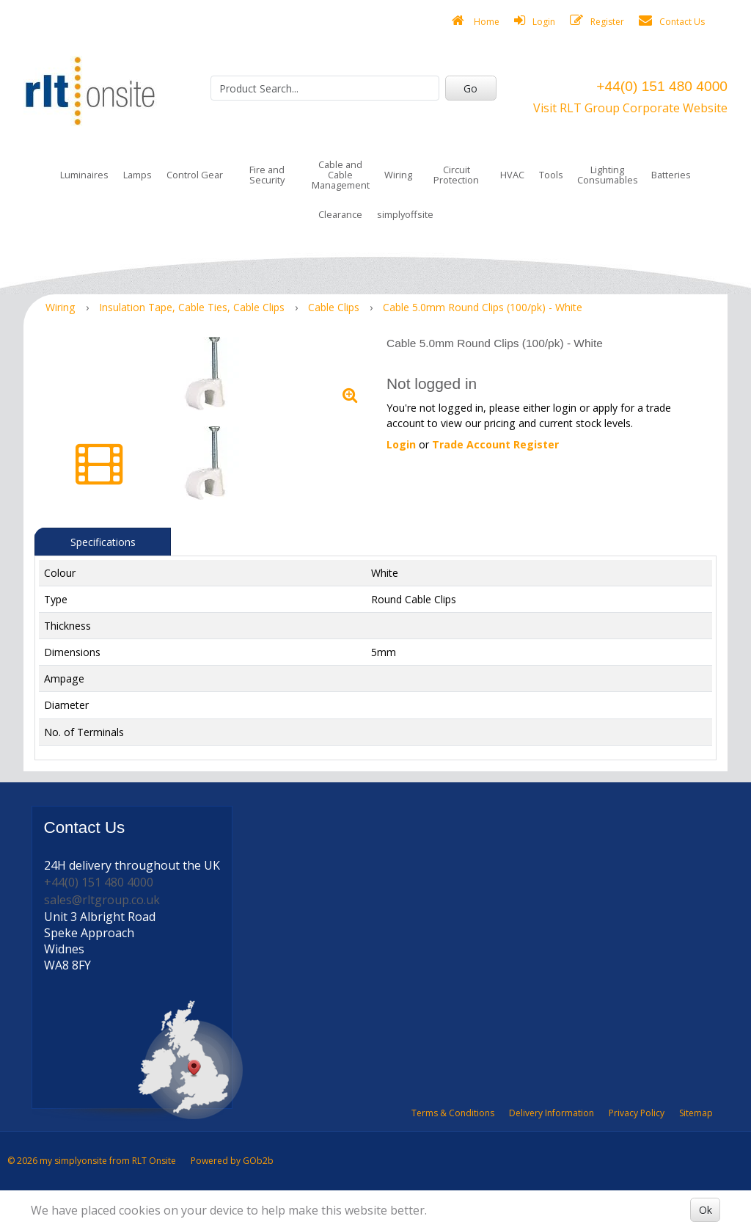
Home (475, 21)
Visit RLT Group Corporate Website (630, 108)
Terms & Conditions (452, 1113)
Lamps (137, 174)
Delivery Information (551, 1113)
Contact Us (672, 21)
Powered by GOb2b (232, 1160)
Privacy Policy (636, 1113)
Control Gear (194, 174)
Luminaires (84, 174)
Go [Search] (470, 88)
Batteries (671, 174)
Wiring (398, 174)
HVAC (512, 174)
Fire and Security (267, 174)
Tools (551, 174)
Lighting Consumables (607, 174)
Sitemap (696, 1113)
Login (534, 21)
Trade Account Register (495, 444)
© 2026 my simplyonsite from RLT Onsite (91, 1160)
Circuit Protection (456, 174)
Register (597, 21)
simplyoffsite (405, 214)
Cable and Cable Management (341, 175)
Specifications (103, 542)
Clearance (340, 214)
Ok (705, 1210)
